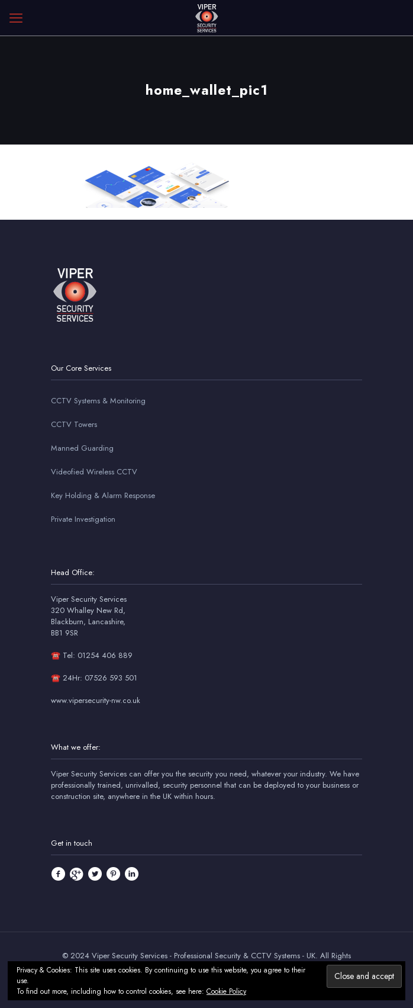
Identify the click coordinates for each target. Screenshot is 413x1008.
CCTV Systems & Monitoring (98, 400)
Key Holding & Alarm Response (103, 495)
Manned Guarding (82, 448)
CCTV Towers (74, 424)
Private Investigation (83, 519)
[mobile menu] (16, 18)
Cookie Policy (226, 991)
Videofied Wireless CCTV (94, 471)
